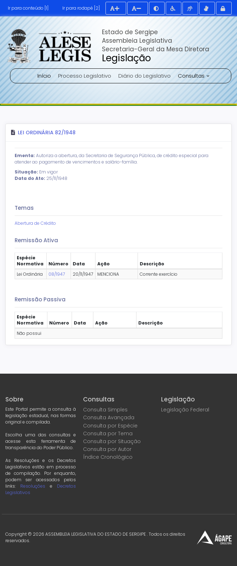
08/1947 (56, 274)
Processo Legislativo (84, 75)
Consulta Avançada (108, 417)
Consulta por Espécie (110, 425)
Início (44, 75)
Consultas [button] (192, 75)
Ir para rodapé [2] (81, 8)
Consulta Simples (105, 409)
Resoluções (32, 486)
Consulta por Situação (112, 441)
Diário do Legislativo (144, 75)
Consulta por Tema (108, 433)
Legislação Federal (185, 409)
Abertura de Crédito (35, 223)
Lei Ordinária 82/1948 (47, 132)
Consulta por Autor (107, 449)
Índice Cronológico (108, 457)
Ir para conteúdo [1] (28, 8)
